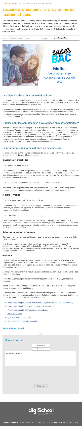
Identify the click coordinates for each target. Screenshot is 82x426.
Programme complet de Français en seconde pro (27, 310)
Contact (48, 422)
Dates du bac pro (14, 314)
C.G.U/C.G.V (37, 422)
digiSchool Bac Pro (18, 38)
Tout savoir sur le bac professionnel (22, 321)
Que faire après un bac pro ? (19, 317)
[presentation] (24, 373)
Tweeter (44, 39)
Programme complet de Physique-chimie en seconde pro (31, 306)
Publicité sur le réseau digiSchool (17, 422)
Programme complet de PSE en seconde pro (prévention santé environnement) (40, 302)
